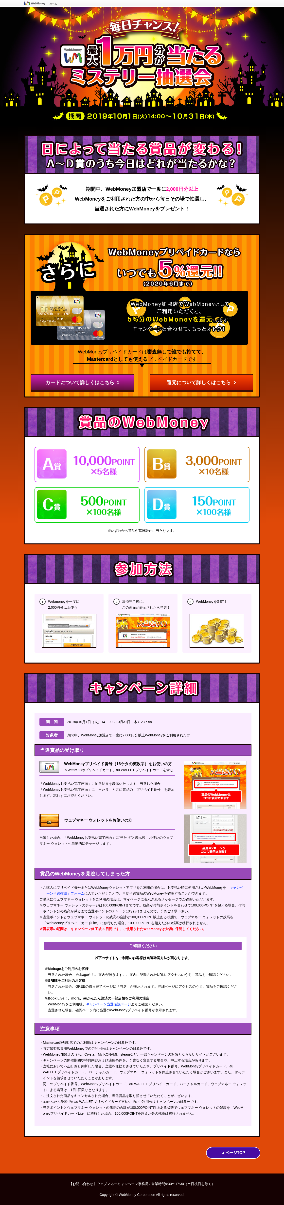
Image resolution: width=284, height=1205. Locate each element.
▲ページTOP (233, 1153)
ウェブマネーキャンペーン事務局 (122, 1184)
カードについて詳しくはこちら (82, 382)
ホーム (53, 3)
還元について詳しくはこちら (201, 382)
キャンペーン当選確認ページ (108, 1004)
